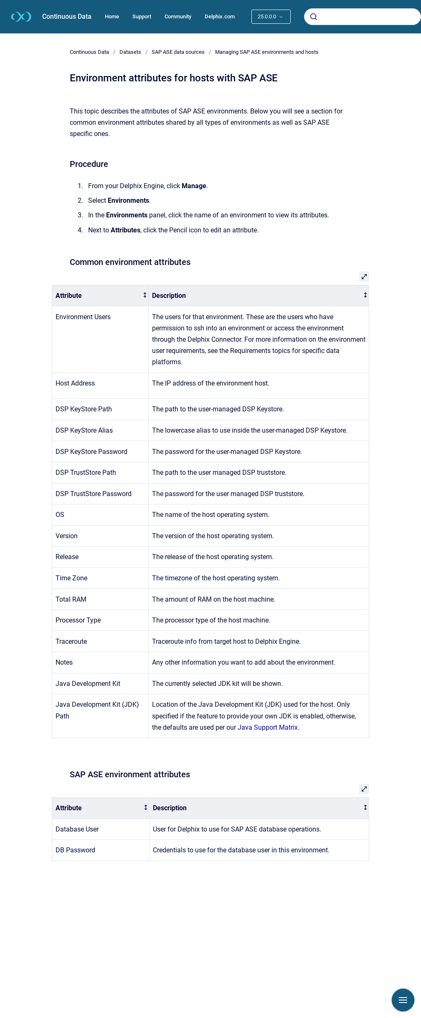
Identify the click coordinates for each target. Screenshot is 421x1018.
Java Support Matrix (268, 727)
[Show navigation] (403, 1000)
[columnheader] (100, 295)
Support (141, 16)
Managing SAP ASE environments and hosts (267, 52)
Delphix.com (220, 16)
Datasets (130, 52)
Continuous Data (66, 16)
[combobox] (362, 17)
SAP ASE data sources (178, 52)
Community (178, 16)
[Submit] (313, 16)
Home (112, 16)
